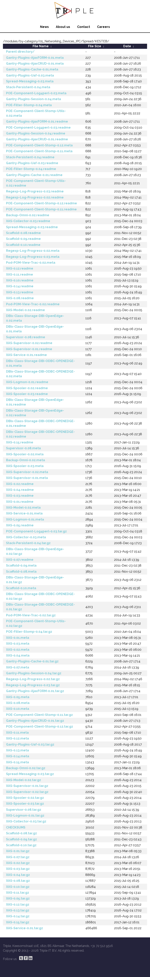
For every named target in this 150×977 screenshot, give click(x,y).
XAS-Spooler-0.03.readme (27, 394)
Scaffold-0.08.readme (23, 233)
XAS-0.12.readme (19, 268)
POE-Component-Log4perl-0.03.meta (36, 93)
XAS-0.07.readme (19, 559)
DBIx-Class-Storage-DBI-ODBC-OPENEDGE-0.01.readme (40, 423)
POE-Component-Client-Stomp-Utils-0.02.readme (36, 183)
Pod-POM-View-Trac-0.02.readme (33, 304)
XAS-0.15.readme (19, 442)
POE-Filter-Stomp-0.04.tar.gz (29, 632)
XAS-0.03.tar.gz (18, 869)
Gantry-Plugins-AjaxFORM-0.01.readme (37, 121)
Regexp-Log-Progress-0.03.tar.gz (33, 685)
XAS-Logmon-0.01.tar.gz (25, 815)
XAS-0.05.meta (17, 697)
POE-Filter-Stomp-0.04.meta (29, 105)
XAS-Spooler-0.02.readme (27, 388)
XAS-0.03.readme (20, 495)
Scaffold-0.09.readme (23, 239)
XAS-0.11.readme (19, 274)
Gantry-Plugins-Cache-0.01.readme (34, 175)
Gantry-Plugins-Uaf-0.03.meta (30, 75)
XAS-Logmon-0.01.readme (27, 382)
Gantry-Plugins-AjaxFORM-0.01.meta (35, 58)
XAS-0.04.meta (17, 655)
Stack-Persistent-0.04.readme (30, 157)
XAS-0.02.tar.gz (18, 863)
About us (63, 27)
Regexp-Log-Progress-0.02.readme (35, 197)
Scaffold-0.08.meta (21, 571)
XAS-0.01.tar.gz (17, 851)
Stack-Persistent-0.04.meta (28, 87)
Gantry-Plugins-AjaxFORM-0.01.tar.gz (35, 691)
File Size (94, 46)
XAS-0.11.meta (17, 732)
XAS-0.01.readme (19, 502)
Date (127, 46)
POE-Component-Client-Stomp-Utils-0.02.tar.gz (36, 623)
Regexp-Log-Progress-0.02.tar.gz (33, 679)
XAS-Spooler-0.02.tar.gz (25, 798)
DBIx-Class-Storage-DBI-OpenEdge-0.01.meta (35, 329)
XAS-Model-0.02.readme (25, 310)
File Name (41, 46)
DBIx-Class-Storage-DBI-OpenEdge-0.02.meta (35, 318)
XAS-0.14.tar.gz (17, 916)
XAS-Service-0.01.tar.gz (24, 928)
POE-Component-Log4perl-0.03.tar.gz (36, 531)
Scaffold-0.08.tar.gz (21, 833)
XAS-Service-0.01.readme (26, 355)
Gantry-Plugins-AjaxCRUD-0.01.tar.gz (35, 721)
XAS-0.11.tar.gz (17, 892)
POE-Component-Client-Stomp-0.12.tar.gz (39, 726)
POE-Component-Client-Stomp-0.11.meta (39, 151)
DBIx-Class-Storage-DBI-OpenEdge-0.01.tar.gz (35, 580)
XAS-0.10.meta (17, 709)
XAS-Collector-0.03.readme (28, 221)
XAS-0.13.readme (19, 292)
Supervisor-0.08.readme (25, 337)
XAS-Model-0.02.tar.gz (23, 780)
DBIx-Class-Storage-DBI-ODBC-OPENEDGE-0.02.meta (40, 374)
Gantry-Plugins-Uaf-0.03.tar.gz (30, 744)
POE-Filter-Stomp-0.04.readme (31, 169)
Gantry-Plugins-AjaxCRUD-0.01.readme (37, 139)
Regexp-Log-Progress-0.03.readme (35, 191)
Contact (83, 27)
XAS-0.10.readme (19, 280)
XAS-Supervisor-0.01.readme (29, 349)
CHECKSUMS (15, 827)
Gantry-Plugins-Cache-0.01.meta (32, 69)
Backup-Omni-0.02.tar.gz (25, 768)
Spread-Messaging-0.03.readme (32, 227)
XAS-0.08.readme (20, 298)
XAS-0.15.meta (17, 762)
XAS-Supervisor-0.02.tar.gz (27, 792)
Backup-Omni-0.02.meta (25, 460)
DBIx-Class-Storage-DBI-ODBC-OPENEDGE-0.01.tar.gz (40, 607)
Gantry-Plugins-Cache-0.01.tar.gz (32, 661)
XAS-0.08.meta (17, 703)
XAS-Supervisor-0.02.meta (27, 472)
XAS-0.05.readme (20, 525)
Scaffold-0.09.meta (21, 565)
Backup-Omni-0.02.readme (27, 215)
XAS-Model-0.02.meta (23, 507)
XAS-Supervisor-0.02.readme (29, 343)
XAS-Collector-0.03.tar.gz (26, 821)
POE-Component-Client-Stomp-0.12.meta (39, 145)
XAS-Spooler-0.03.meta (25, 466)
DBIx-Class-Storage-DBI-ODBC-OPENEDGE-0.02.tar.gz (40, 596)
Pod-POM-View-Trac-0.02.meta (30, 262)
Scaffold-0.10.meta (21, 588)
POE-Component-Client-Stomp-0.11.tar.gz (39, 715)
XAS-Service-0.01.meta (24, 513)
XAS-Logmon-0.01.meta (25, 519)
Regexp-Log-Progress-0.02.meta (32, 251)
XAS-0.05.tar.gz (18, 898)
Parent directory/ (20, 51)
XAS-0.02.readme (20, 484)
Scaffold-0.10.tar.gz (21, 845)
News (44, 27)
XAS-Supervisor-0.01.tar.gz (27, 786)
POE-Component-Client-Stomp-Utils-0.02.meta (36, 113)
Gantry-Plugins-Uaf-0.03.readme (32, 163)
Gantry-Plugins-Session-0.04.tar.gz (33, 673)
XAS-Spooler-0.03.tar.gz (25, 803)
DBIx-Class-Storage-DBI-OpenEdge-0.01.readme (35, 402)
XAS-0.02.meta (17, 649)
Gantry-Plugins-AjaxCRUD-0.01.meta (35, 63)
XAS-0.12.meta (17, 738)
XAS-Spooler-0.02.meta (25, 454)
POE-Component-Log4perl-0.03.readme (38, 127)
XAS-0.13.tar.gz (17, 910)
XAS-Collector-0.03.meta (26, 537)
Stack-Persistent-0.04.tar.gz (28, 543)
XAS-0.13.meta (17, 750)
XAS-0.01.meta (17, 638)
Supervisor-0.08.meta (23, 448)
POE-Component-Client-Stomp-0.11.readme (41, 209)
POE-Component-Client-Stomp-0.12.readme (41, 203)
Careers (103, 27)
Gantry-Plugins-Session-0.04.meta (33, 99)
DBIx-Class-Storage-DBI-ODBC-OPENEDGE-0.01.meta (40, 363)
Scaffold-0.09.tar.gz (21, 839)
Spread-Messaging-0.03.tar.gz (30, 774)
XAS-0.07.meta (17, 667)
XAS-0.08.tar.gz (18, 881)
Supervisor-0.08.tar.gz (23, 809)
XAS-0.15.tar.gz (17, 922)
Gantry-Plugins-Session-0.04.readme (35, 133)
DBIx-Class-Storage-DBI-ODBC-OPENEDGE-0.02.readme (40, 434)
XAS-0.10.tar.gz (17, 887)
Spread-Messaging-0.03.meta (30, 81)
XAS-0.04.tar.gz (18, 875)
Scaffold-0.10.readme (23, 245)
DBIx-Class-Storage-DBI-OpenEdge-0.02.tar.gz (35, 551)
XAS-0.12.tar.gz (17, 904)
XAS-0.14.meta (17, 756)
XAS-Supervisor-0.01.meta (27, 478)
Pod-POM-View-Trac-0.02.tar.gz (31, 615)
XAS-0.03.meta (17, 643)
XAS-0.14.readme (19, 286)
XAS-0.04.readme (20, 490)
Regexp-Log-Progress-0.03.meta (32, 257)
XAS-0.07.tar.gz (17, 857)
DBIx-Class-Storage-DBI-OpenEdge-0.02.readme (35, 413)
